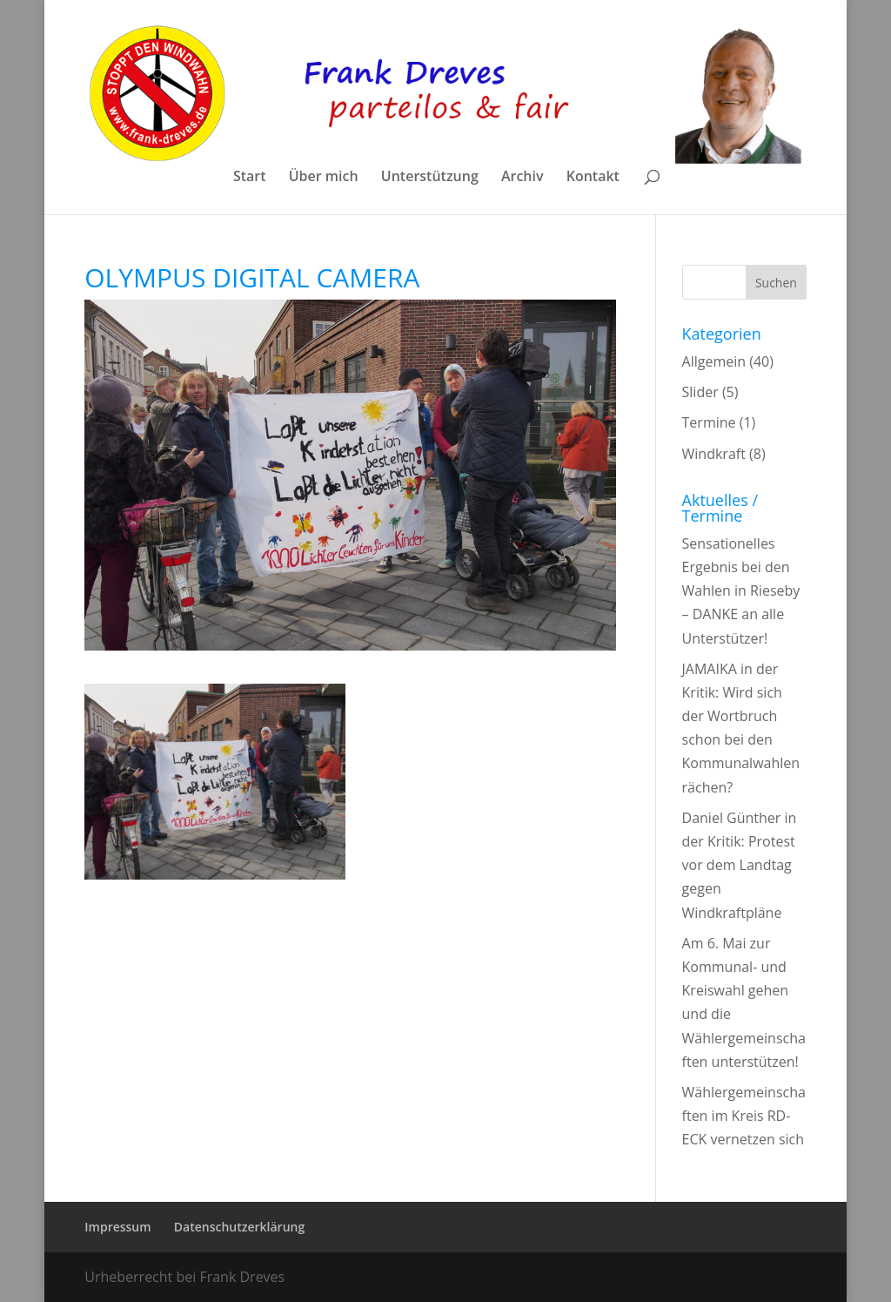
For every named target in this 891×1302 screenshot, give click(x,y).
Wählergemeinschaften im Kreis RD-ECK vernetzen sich (744, 1116)
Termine (709, 422)
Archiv (522, 178)
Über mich (323, 178)
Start (249, 178)
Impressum (117, 1226)
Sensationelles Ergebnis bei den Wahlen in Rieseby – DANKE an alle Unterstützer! (741, 591)
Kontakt (593, 178)
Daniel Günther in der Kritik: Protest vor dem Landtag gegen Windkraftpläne (739, 865)
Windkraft (714, 453)
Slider (700, 391)
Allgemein (714, 361)
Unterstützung (430, 178)
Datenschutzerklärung (239, 1226)
